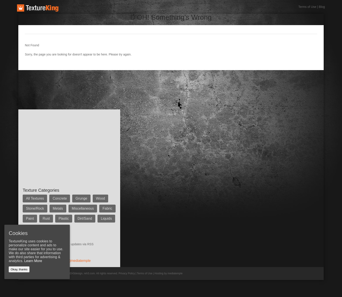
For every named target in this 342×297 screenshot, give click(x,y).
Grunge (81, 198)
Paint (30, 218)
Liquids (106, 218)
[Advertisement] (97, 80)
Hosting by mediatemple (168, 273)
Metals (58, 208)
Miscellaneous (83, 208)
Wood (100, 198)
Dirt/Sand (85, 218)
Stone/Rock (35, 208)
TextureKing (37, 8)
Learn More (33, 261)
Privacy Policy (127, 273)
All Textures (35, 198)
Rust (46, 218)
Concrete (60, 198)
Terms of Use (307, 7)
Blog (322, 7)
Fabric (107, 208)
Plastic (63, 218)
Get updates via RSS (79, 244)
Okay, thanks (19, 269)
